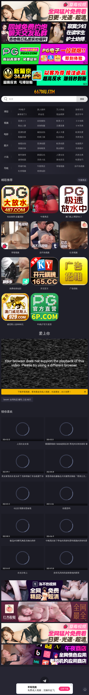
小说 (6, 156)
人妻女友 (60, 154)
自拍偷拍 (41, 120)
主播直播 (60, 125)
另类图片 (79, 148)
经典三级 (41, 137)
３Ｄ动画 (79, 120)
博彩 (6, 111)
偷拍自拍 (41, 132)
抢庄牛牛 (79, 114)
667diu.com (44, 92)
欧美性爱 (79, 132)
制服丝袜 (22, 137)
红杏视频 (22, 171)
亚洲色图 (41, 143)
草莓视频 (60, 166)
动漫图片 (79, 143)
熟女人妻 (22, 125)
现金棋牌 (60, 114)
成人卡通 (60, 132)
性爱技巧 (79, 159)
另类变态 (79, 137)
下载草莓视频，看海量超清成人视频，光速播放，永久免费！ (52, 391)
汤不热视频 (79, 166)
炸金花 (41, 114)
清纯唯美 (41, 148)
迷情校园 (22, 159)
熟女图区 (60, 148)
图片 (6, 145)
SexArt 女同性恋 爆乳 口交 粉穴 (17, 399)
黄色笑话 (60, 159)
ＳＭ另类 (79, 125)
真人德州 (41, 109)
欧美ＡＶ (60, 120)
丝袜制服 (41, 125)
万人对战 (60, 109)
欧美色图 (60, 143)
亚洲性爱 (22, 132)
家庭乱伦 (41, 154)
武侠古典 (79, 154)
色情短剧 (41, 171)
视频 (6, 122)
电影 (6, 134)
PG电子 (22, 109)
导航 (6, 168)
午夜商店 (41, 166)
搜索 (82, 99)
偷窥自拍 (22, 143)
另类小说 (41, 159)
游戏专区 (79, 109)
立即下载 (64, 688)
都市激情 (22, 154)
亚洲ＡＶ (22, 120)
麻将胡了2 (22, 114)
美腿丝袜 (22, 148)
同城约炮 (22, 166)
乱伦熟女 (60, 137)
